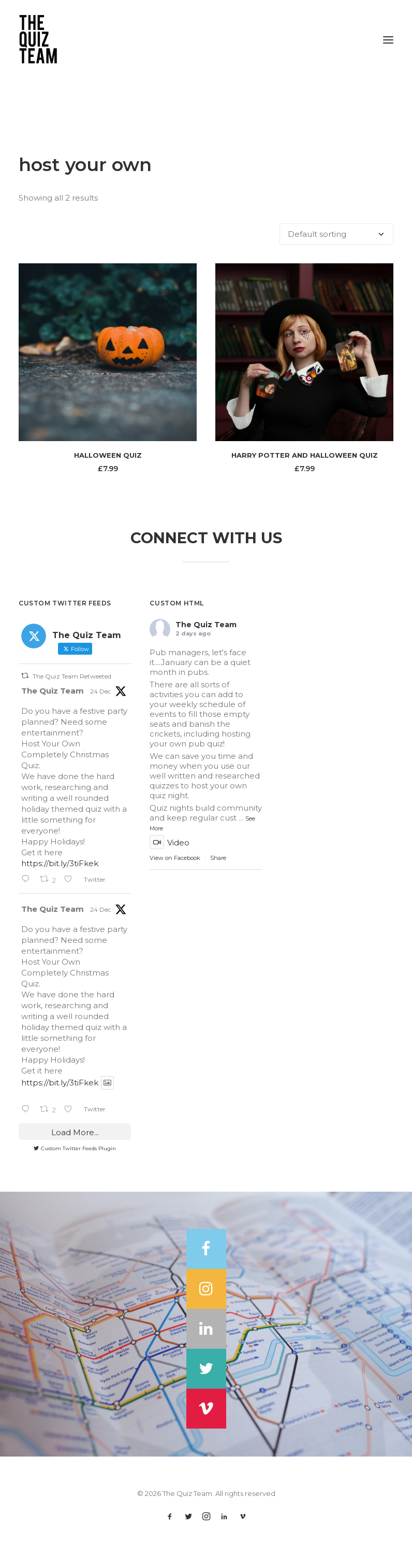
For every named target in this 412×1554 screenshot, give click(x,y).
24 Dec (100, 691)
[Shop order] (336, 234)
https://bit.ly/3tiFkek (59, 863)
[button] (388, 40)
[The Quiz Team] (206, 40)
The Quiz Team (52, 691)
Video (169, 842)
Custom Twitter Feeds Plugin (75, 1148)
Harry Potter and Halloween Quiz (304, 455)
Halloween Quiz (108, 455)
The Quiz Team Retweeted (72, 676)
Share (218, 857)
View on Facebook (175, 857)
